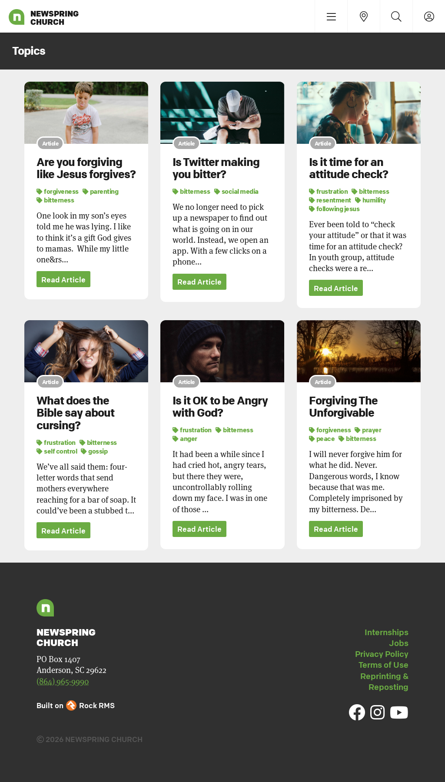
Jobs (398, 643)
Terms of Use (383, 665)
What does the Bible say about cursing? (75, 413)
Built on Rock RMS (76, 705)
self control (57, 451)
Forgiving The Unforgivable (343, 407)
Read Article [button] (63, 279)
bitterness (55, 200)
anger (185, 438)
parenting (101, 191)
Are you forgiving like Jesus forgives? (86, 168)
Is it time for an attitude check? (348, 168)
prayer (368, 430)
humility (370, 200)
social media (236, 191)
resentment (330, 200)
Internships (386, 632)
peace (322, 438)
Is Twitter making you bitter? (216, 168)
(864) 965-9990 (63, 681)
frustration (328, 191)
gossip (94, 451)
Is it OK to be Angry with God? (220, 407)
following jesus (334, 208)
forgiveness (58, 191)
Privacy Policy (381, 654)
